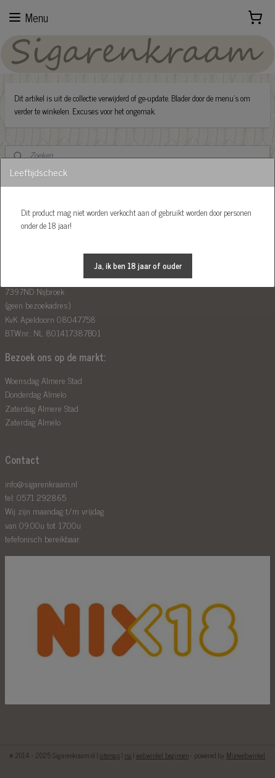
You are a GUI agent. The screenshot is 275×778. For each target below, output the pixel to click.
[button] (137, 266)
